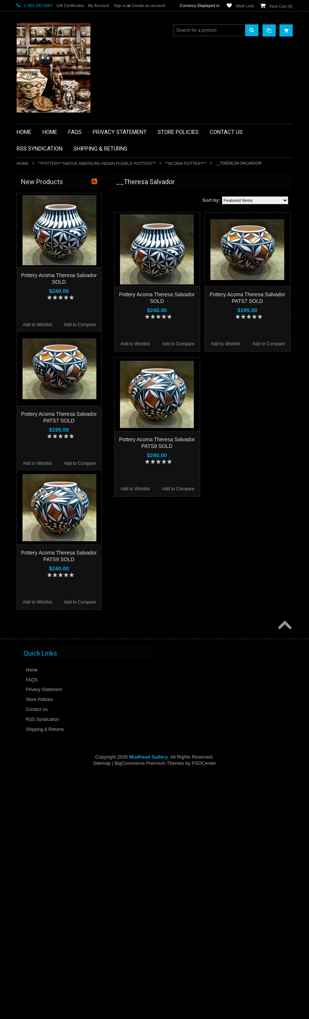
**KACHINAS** (36, 298)
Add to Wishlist (135, 343)
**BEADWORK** (37, 242)
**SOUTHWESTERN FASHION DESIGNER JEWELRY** (52, 389)
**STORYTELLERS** (42, 423)
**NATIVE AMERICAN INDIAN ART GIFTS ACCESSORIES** (55, 314)
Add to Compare (178, 343)
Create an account (148, 5)
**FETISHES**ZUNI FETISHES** (53, 286)
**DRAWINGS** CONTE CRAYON (55, 273)
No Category (33, 436)
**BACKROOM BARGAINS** (49, 198)
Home (23, 163)
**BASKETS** (34, 211)
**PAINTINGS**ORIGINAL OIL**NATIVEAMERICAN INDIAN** (55, 351)
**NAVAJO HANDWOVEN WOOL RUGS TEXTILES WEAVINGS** (61, 370)
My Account (98, 5)
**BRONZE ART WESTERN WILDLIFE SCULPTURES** (59, 258)
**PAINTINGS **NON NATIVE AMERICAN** (50, 227)
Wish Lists (245, 6)
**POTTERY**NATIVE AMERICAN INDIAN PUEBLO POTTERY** (97, 163)
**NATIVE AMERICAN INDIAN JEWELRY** (51, 333)
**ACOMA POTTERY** (185, 163)
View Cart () (281, 6)
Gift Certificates (70, 5)
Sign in (120, 5)
